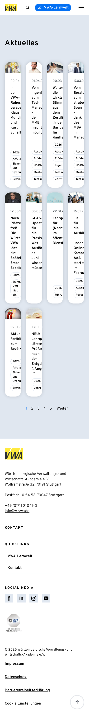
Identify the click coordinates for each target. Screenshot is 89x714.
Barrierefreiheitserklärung (27, 690)
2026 (16, 153)
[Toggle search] (27, 7)
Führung (60, 295)
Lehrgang (40, 388)
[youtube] (46, 598)
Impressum (14, 663)
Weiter (62, 408)
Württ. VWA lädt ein (17, 288)
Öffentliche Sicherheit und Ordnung (20, 166)
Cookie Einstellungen (23, 703)
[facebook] (9, 598)
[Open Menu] (81, 7)
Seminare (19, 179)
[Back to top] (77, 702)
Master (38, 172)
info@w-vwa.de (17, 511)
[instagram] (33, 598)
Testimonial (41, 179)
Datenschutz (16, 677)
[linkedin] (21, 598)
